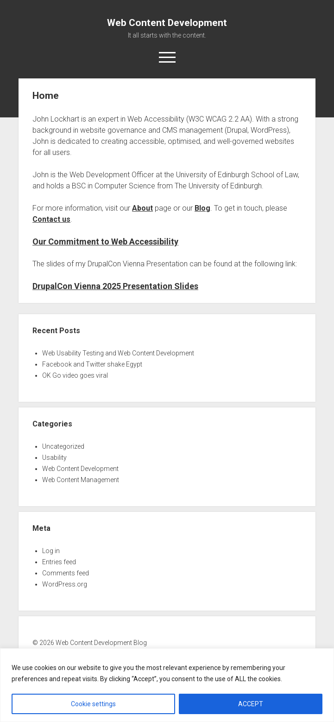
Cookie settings (93, 704)
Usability (54, 457)
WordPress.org (64, 584)
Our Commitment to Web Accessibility (105, 241)
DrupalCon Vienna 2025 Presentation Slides (115, 286)
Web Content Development (167, 22)
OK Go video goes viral (75, 375)
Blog (202, 208)
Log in (51, 550)
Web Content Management (80, 479)
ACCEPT (250, 704)
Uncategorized (63, 446)
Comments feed (65, 573)
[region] (167, 685)
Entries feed (59, 562)
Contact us (51, 219)
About (142, 208)
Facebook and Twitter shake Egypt (92, 364)
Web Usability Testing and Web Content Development (118, 353)
